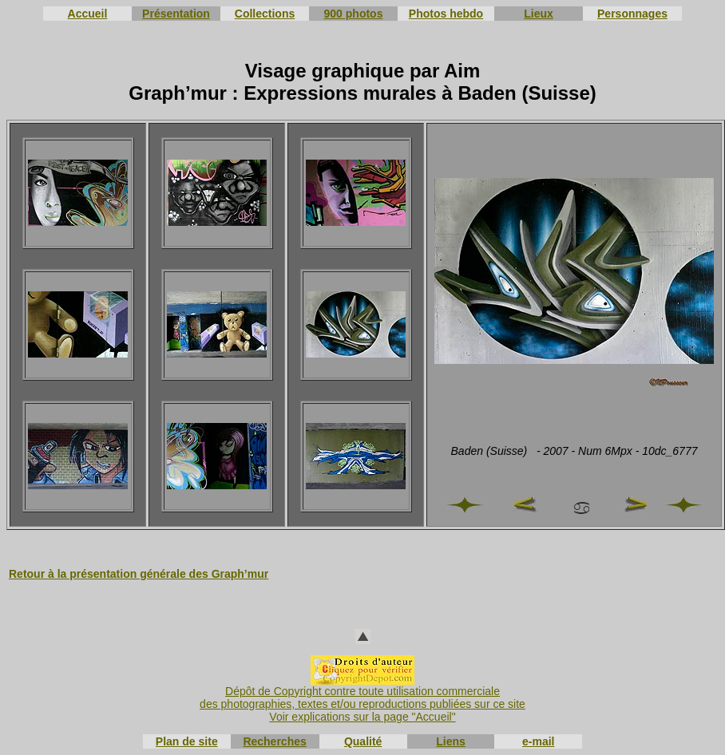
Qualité (363, 741)
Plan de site (187, 741)
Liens (451, 741)
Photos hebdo (446, 13)
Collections (265, 13)
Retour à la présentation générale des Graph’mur (138, 573)
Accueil (88, 13)
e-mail (538, 741)
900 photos (353, 13)
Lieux (538, 13)
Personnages (632, 13)
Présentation (176, 13)
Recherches (274, 741)
